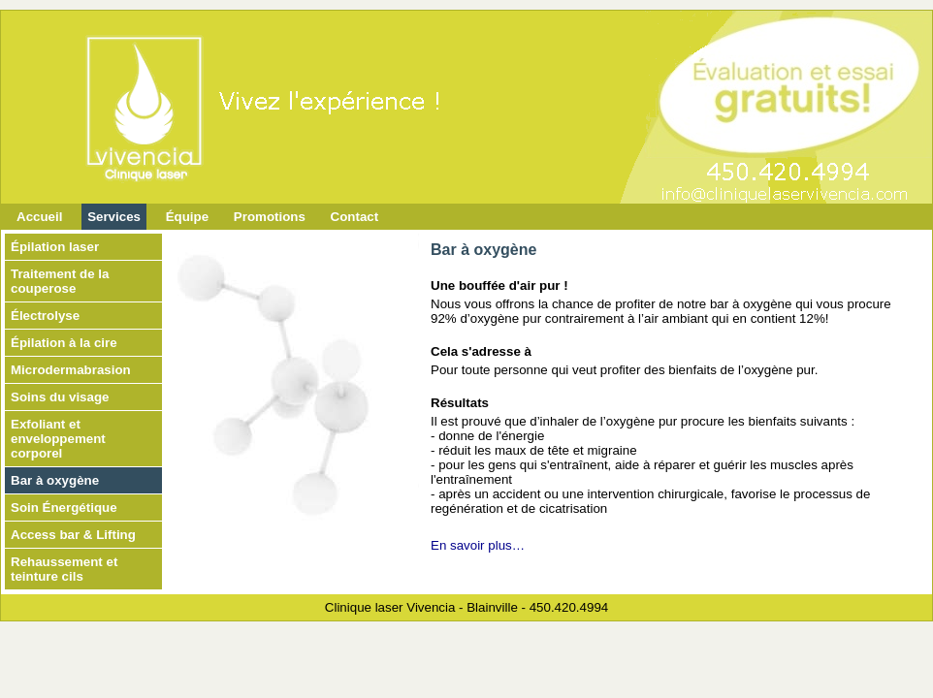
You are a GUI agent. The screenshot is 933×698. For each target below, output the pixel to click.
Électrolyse (45, 315)
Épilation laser (55, 246)
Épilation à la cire (64, 342)
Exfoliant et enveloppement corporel (58, 438)
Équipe (187, 216)
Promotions (270, 216)
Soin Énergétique (64, 507)
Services (114, 216)
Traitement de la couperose (60, 281)
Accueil (39, 216)
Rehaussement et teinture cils (64, 569)
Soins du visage (60, 397)
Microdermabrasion (71, 370)
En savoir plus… (478, 545)
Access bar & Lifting (73, 534)
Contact (355, 216)
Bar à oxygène (55, 480)
